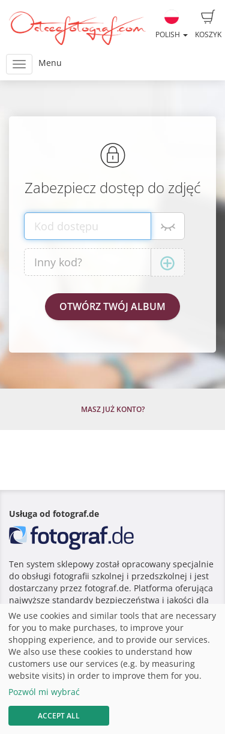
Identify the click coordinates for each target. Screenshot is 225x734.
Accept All (59, 716)
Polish (171, 25)
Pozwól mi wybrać (44, 691)
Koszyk (208, 25)
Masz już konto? (113, 409)
